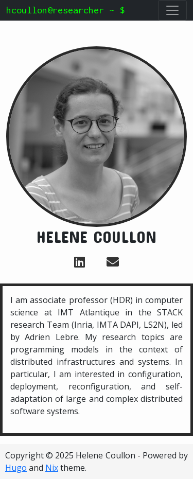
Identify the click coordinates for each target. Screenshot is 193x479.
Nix (51, 467)
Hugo (16, 467)
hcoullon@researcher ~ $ (65, 10)
